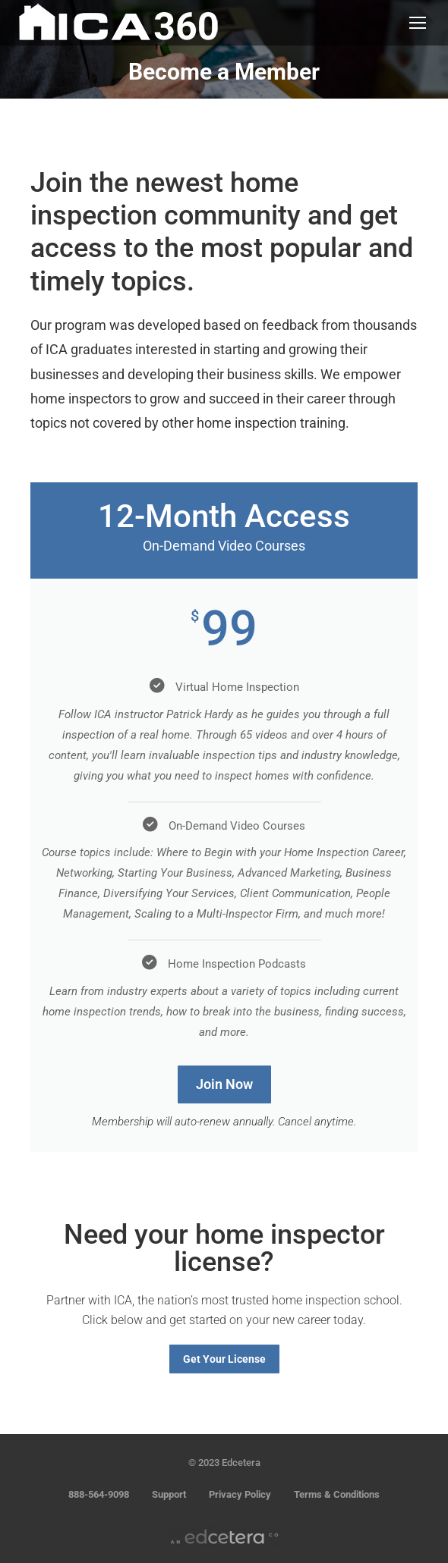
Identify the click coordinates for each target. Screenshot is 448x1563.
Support (169, 1494)
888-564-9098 (98, 1494)
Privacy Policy (240, 1494)
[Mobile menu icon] (417, 23)
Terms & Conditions (337, 1494)
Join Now (224, 1084)
